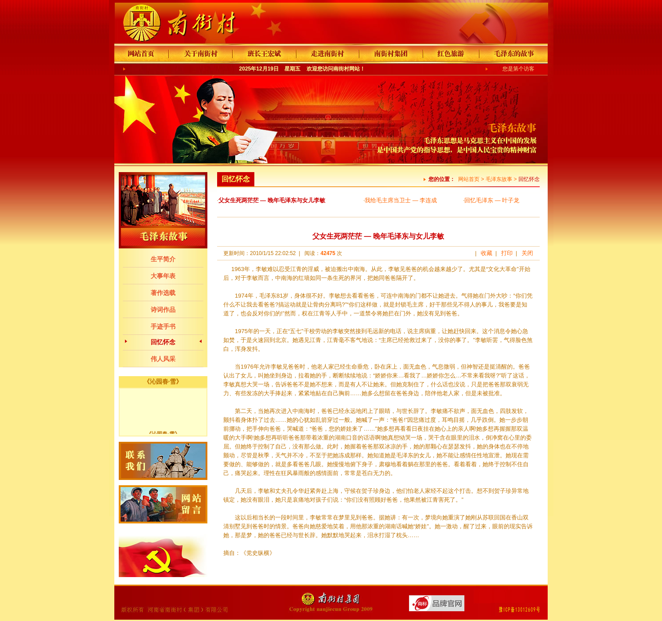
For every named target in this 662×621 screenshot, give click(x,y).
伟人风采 (163, 358)
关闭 (527, 253)
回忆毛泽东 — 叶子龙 (491, 200)
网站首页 (468, 179)
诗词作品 (163, 309)
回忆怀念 (163, 342)
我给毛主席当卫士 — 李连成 (401, 200)
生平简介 (163, 259)
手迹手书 (163, 326)
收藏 (486, 253)
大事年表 (163, 275)
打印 (507, 253)
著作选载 (163, 292)
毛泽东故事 (499, 179)
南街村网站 (346, 69)
